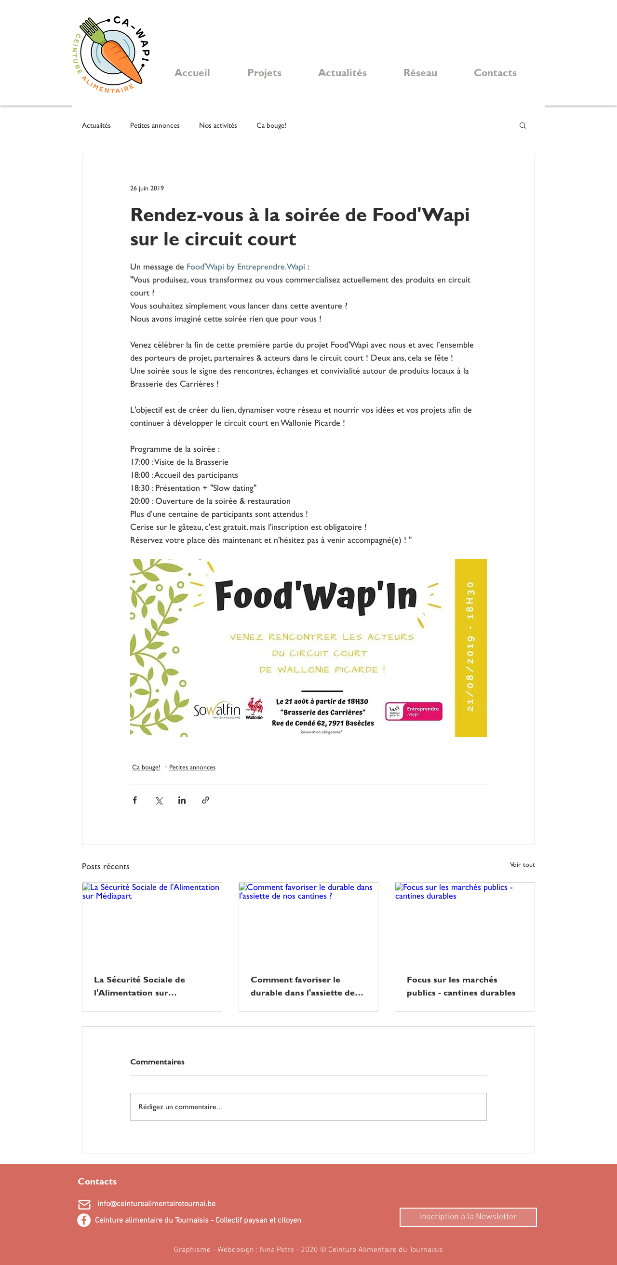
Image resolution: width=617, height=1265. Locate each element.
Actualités (96, 125)
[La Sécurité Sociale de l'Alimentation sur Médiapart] (152, 922)
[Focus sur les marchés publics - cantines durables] (465, 922)
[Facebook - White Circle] (84, 1220)
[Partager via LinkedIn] (182, 800)
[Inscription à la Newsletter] (468, 1217)
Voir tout (522, 864)
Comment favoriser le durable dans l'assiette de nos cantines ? (303, 986)
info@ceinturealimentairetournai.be (156, 1204)
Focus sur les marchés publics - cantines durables (461, 986)
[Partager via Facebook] (134, 800)
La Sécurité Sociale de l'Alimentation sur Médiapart (139, 986)
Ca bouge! (271, 125)
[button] (522, 125)
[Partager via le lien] (205, 800)
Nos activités (218, 125)
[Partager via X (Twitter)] (158, 800)
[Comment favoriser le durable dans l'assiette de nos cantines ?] (308, 922)
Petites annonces (155, 125)
